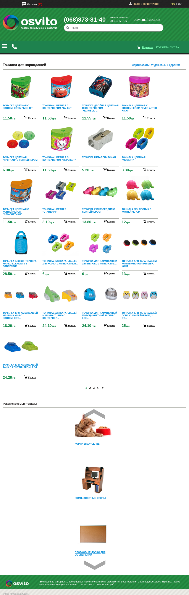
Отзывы (32, 4)
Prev (94, 414)
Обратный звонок (147, 19)
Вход (137, 4)
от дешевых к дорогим (165, 65)
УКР (180, 4)
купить (32, 118)
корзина (147, 47)
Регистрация (151, 4)
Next (94, 565)
